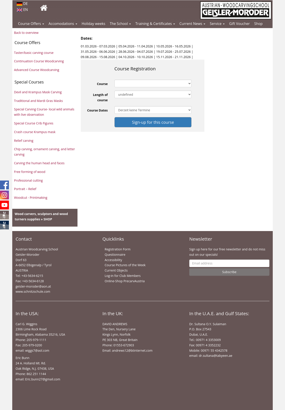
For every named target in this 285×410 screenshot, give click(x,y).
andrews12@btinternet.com (132, 350)
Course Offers (31, 23)
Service (217, 23)
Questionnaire (115, 254)
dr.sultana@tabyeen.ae (215, 355)
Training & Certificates (155, 23)
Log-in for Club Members (122, 276)
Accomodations (63, 23)
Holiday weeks (93, 23)
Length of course (100, 97)
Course (102, 84)
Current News (192, 23)
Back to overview (26, 32)
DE (22, 3)
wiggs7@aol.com (37, 350)
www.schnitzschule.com (33, 291)
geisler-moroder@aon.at (33, 286)
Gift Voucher (239, 23)
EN (22, 9)
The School (120, 23)
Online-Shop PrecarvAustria (125, 281)
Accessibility (113, 260)
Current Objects (116, 270)
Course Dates (97, 110)
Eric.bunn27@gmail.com (42, 379)
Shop (258, 23)
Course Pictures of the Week (125, 265)
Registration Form (117, 249)
